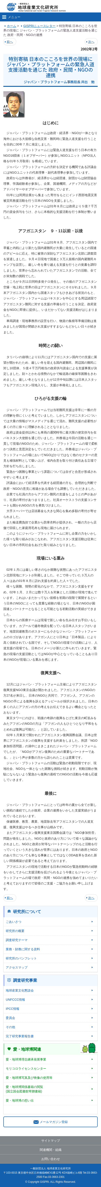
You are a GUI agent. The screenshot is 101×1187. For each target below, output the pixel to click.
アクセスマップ (17, 967)
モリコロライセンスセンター (26, 1068)
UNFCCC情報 (15, 999)
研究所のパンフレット (21, 958)
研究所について (27, 911)
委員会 (10, 1018)
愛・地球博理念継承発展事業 (26, 1059)
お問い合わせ (50, 1159)
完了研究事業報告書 (20, 1036)
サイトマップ (50, 1140)
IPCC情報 (12, 1009)
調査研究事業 (25, 980)
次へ (91, 42)
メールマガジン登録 (51, 1122)
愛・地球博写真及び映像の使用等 (29, 1077)
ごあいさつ (13, 921)
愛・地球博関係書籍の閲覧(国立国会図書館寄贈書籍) (24, 1089)
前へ (10, 42)
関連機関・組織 (50, 1150)
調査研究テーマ (17, 940)
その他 (10, 1027)
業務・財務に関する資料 (23, 949)
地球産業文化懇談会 (20, 990)
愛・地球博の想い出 (20, 1100)
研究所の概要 (15, 931)
